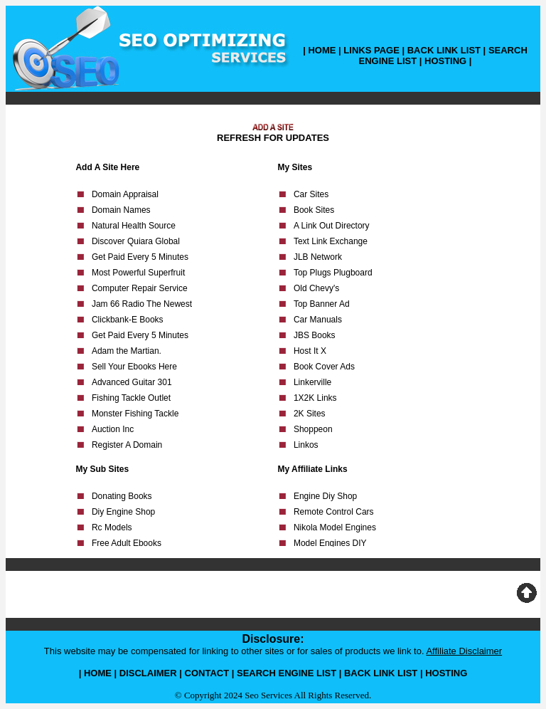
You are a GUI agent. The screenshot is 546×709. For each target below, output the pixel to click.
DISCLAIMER (148, 673)
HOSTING (445, 61)
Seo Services (268, 695)
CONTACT (207, 673)
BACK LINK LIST (444, 50)
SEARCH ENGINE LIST (286, 673)
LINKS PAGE (371, 50)
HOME (322, 50)
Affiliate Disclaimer (464, 651)
